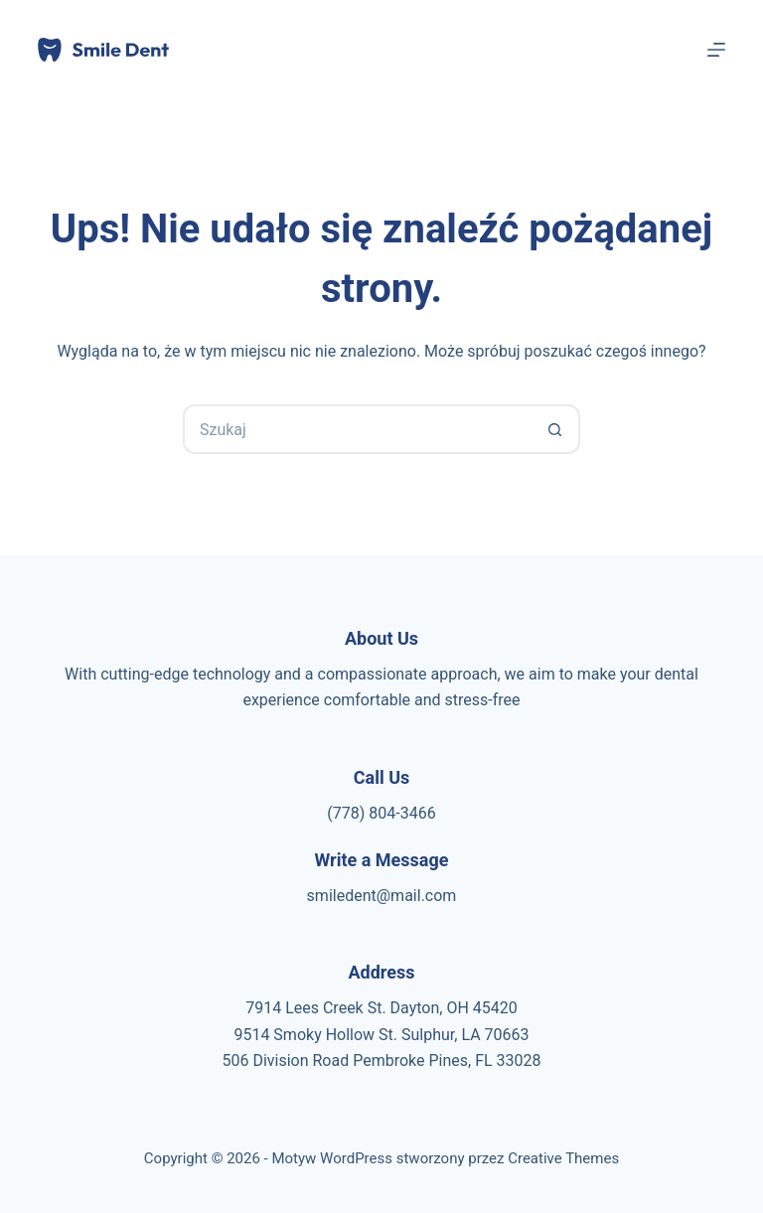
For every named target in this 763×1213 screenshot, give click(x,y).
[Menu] (716, 50)
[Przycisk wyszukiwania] (555, 429)
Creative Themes (563, 1158)
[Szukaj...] (357, 429)
